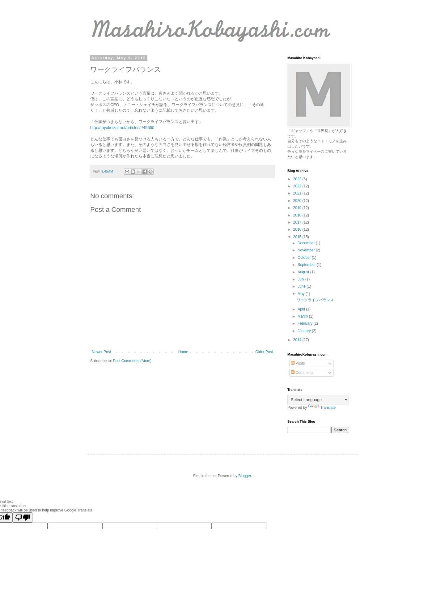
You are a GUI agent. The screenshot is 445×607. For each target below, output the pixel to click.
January (305, 331)
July (301, 279)
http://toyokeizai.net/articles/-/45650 (122, 127)
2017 (298, 222)
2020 (298, 201)
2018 (298, 215)
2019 (298, 208)
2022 (298, 186)
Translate (322, 407)
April (302, 309)
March (303, 316)
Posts (298, 363)
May (302, 294)
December (307, 243)
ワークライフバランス (315, 300)
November (307, 250)
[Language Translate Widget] (318, 399)
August (304, 272)
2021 (298, 193)
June (302, 286)
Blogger (244, 476)
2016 (298, 229)
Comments (302, 372)
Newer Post (101, 352)
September (307, 265)
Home (183, 352)
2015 (298, 237)
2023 (298, 179)
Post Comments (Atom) (132, 361)
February (305, 323)
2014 (298, 340)
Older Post (264, 352)
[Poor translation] (22, 517)
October (305, 257)
